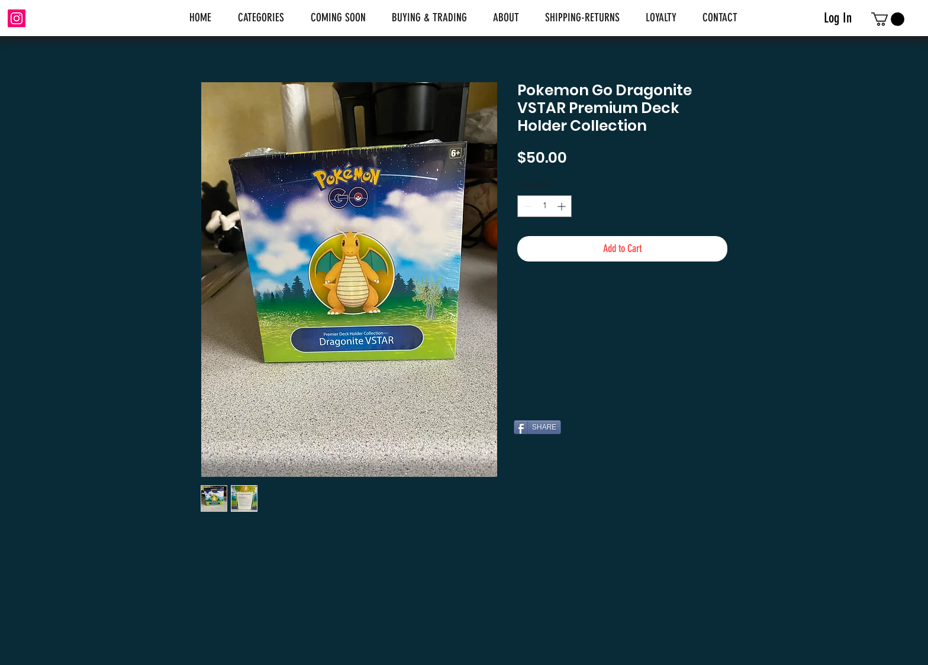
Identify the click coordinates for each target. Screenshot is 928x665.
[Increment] (562, 206)
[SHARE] (537, 427)
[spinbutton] (544, 206)
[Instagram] (16, 18)
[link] (887, 19)
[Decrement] (526, 206)
